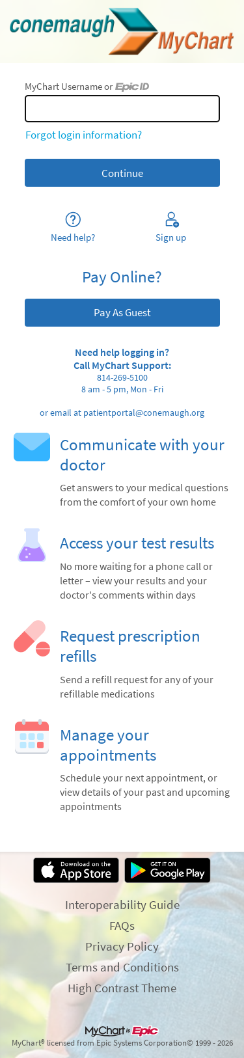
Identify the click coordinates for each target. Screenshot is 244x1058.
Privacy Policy (122, 946)
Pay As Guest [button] (122, 312)
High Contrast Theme (122, 988)
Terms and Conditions (122, 967)
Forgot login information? (83, 135)
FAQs (122, 925)
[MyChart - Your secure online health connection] (122, 31)
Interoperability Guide (122, 904)
